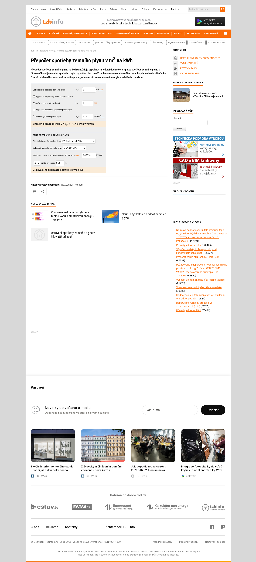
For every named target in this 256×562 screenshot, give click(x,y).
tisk (34, 191)
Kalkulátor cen (160, 9)
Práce (103, 9)
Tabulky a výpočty (87, 9)
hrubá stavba (39, 42)
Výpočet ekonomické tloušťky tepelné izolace (200, 279)
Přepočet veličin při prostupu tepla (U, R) (198, 257)
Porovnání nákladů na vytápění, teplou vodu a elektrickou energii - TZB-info (72, 216)
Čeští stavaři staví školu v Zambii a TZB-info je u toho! (208, 95)
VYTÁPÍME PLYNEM (191, 73)
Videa (134, 9)
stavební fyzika (196, 42)
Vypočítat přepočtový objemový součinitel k (53, 96)
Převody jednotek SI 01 (188, 310)
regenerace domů (176, 42)
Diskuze (71, 9)
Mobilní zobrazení (162, 541)
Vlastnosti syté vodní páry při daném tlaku (199, 287)
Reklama (52, 527)
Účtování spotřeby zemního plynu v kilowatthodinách (73, 234)
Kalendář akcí (56, 9)
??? (101, 90)
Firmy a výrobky (38, 9)
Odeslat (213, 410)
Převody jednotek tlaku (188, 245)
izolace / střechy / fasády (62, 42)
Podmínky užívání (188, 541)
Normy (124, 9)
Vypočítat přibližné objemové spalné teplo (52, 110)
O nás (35, 527)
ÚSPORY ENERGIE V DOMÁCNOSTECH (201, 58)
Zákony (113, 9)
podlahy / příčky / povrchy (107, 42)
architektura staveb (217, 42)
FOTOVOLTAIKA (188, 68)
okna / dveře (84, 42)
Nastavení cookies (215, 541)
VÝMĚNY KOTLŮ (189, 63)
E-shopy (145, 9)
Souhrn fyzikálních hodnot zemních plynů (144, 216)
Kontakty (71, 527)
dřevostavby (157, 42)
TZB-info (34, 51)
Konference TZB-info (120, 527)
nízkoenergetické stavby (136, 42)
